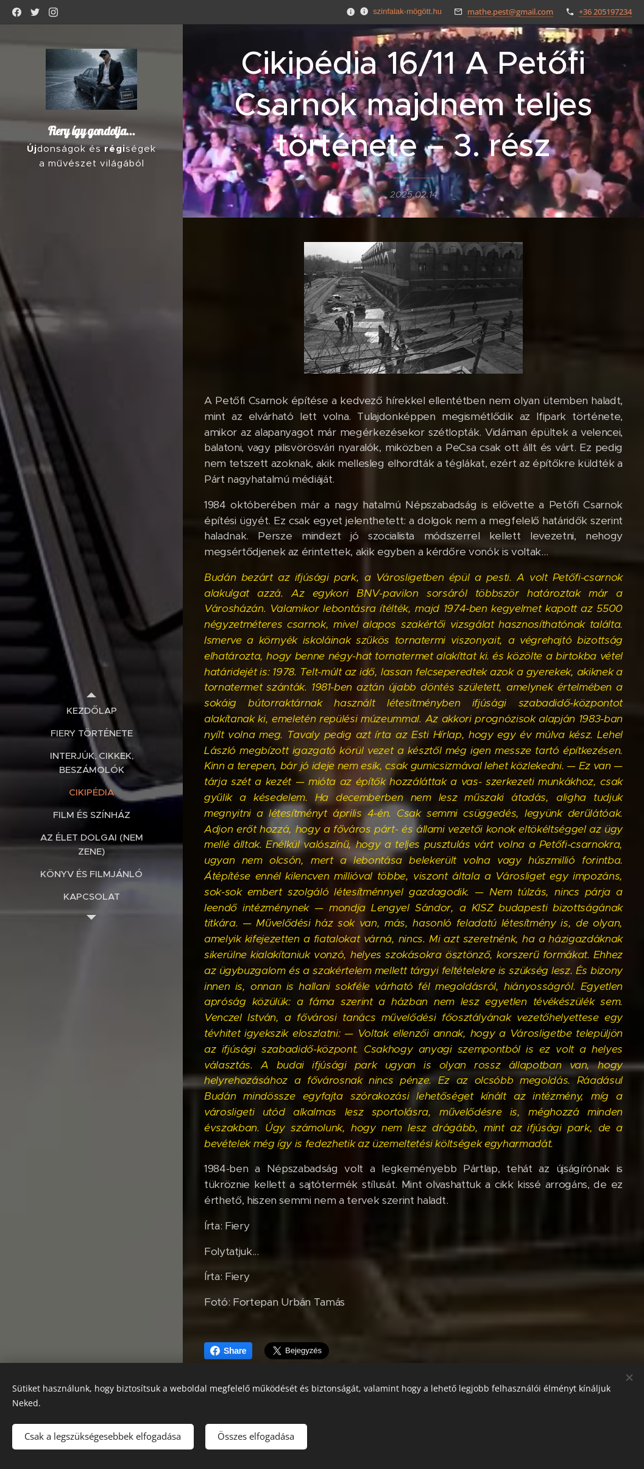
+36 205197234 (605, 11)
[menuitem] (91, 710)
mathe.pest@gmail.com (510, 11)
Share (228, 1351)
